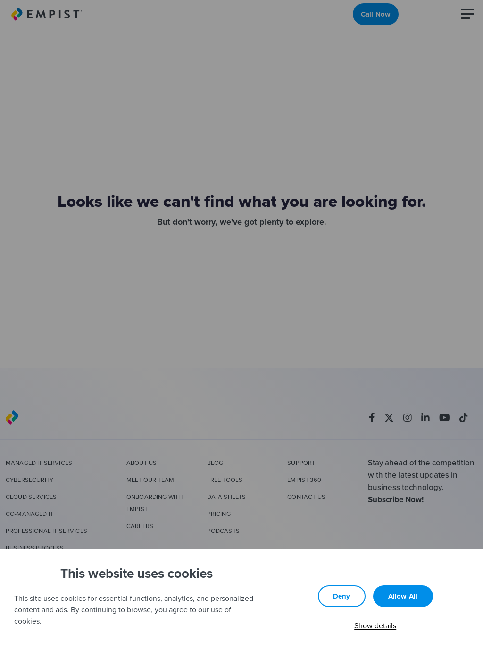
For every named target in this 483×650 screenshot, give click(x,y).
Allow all (403, 596)
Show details (375, 625)
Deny (341, 596)
